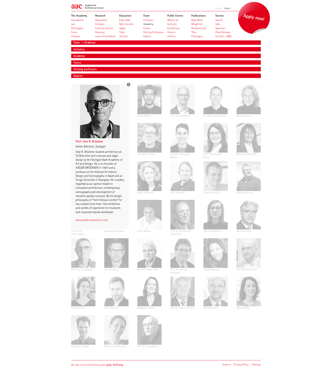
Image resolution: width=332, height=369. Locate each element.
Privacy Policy (241, 364)
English (227, 8)
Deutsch (218, 8)
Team (77, 42)
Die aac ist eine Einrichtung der (97, 364)
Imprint (226, 364)
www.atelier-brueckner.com (92, 220)
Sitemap (256, 364)
